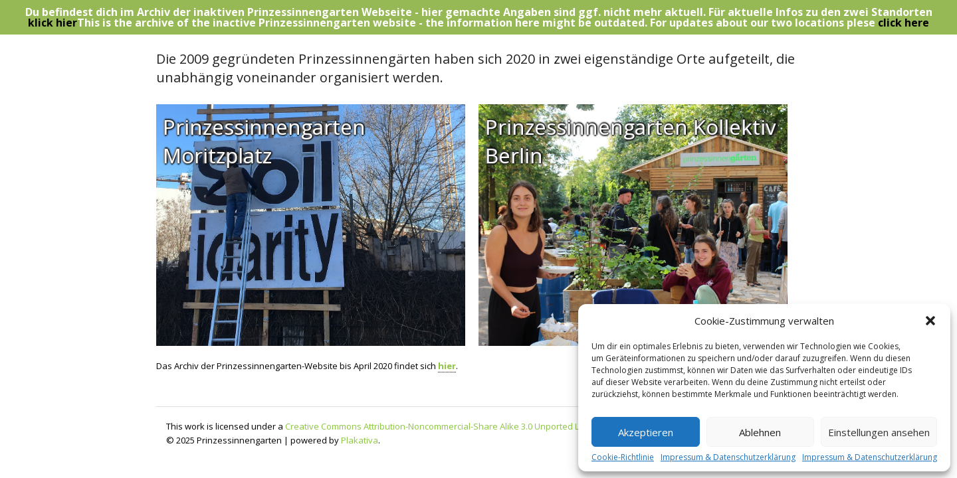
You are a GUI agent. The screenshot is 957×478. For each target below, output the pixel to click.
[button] (930, 320)
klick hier (52, 22)
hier (447, 366)
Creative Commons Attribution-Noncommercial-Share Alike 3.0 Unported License (445, 426)
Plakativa (359, 440)
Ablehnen (760, 432)
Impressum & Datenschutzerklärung (728, 457)
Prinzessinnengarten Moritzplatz (264, 141)
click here (903, 22)
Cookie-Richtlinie (622, 457)
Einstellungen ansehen (879, 432)
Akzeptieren (645, 432)
